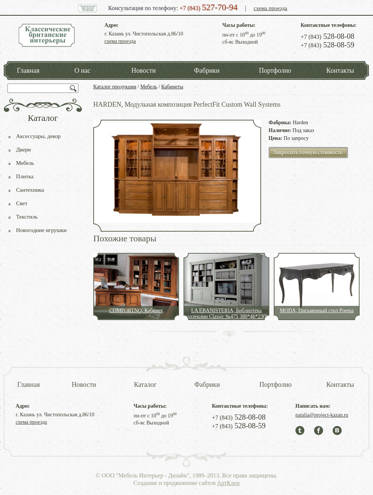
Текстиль (27, 217)
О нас (82, 70)
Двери (23, 150)
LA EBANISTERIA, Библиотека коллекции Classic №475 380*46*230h (227, 313)
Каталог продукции (114, 87)
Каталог (145, 384)
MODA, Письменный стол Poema (317, 310)
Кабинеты (172, 87)
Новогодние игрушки (41, 230)
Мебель (148, 87)
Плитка (25, 176)
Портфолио (275, 70)
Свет (21, 203)
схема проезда (270, 8)
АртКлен (228, 483)
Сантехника (30, 190)
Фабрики (206, 70)
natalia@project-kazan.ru (321, 415)
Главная (28, 70)
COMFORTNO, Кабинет (136, 310)
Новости (143, 70)
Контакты (340, 70)
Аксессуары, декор (38, 136)
